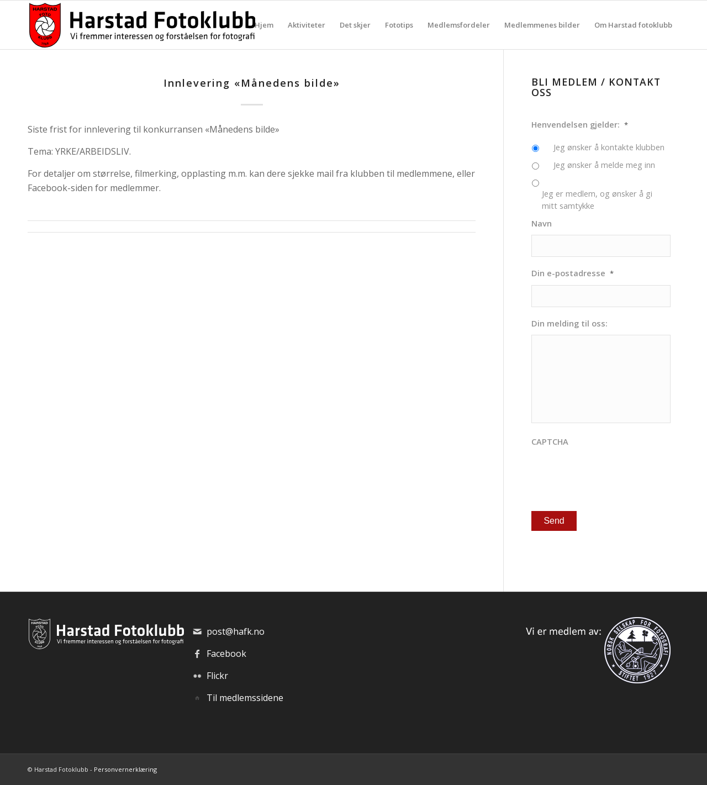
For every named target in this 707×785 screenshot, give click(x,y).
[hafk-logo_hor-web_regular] (141, 25)
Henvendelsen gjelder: (579, 124)
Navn (541, 223)
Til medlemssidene (245, 698)
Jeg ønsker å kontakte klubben (608, 146)
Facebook (226, 653)
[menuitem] (264, 25)
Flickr (217, 676)
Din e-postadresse (572, 273)
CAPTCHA (549, 441)
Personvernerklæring (125, 769)
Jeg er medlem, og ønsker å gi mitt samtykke (597, 199)
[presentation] (615, 475)
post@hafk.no (236, 631)
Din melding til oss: (569, 323)
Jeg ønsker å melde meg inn (604, 164)
